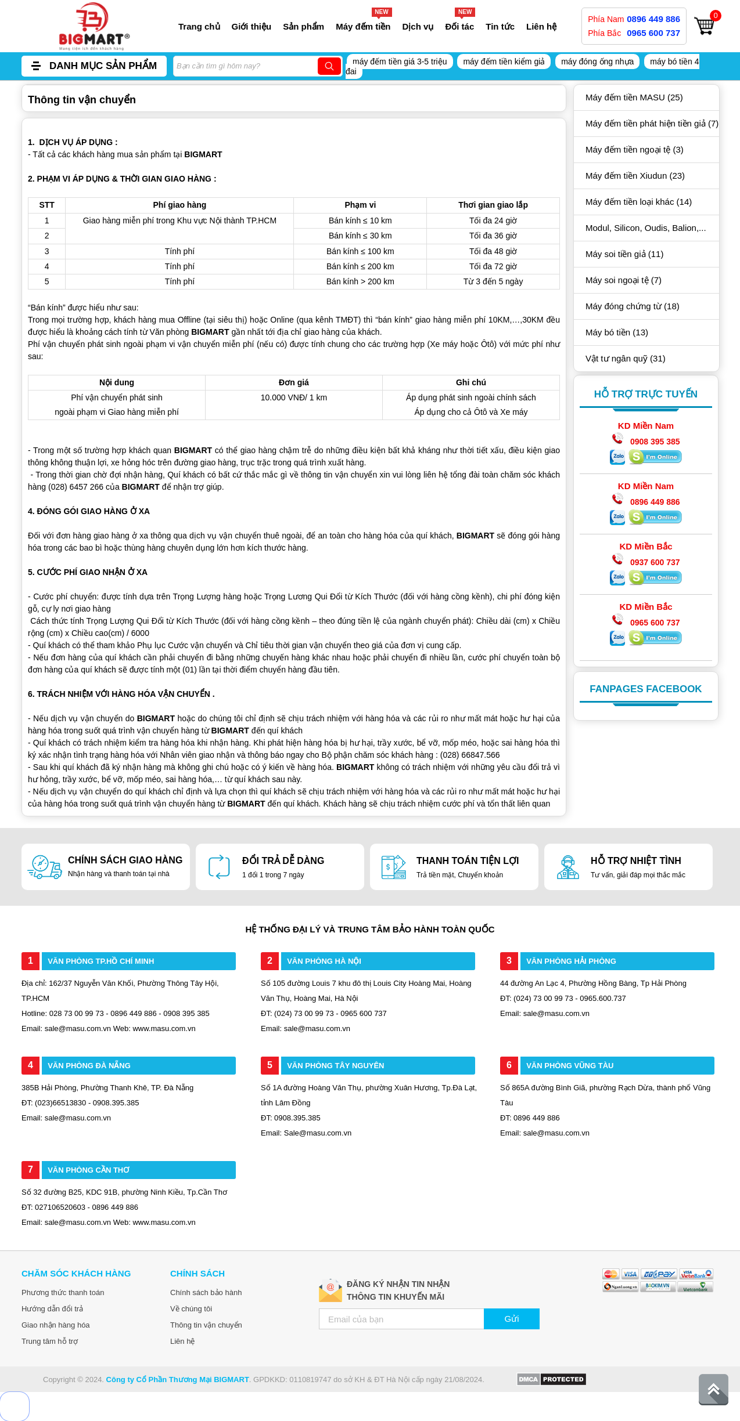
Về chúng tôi (191, 1308)
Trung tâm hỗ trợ (49, 1341)
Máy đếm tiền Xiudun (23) (635, 175)
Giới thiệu (252, 26)
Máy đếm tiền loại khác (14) (638, 202)
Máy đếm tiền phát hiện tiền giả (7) (652, 123)
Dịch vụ (418, 26)
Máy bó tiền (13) (616, 332)
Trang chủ (199, 26)
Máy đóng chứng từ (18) (632, 306)
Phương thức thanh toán (62, 1292)
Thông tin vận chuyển (206, 1325)
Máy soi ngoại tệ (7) (623, 280)
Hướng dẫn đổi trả (52, 1308)
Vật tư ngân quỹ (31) (625, 358)
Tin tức (500, 26)
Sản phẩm (303, 26)
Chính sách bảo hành (206, 1292)
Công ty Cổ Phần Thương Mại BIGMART (177, 1379)
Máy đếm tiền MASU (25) (634, 97)
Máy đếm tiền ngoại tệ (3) (634, 149)
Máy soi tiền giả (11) (624, 254)
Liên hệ (541, 26)
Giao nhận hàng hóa (55, 1325)
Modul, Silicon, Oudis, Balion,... (645, 228)
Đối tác (459, 26)
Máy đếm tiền (363, 26)
